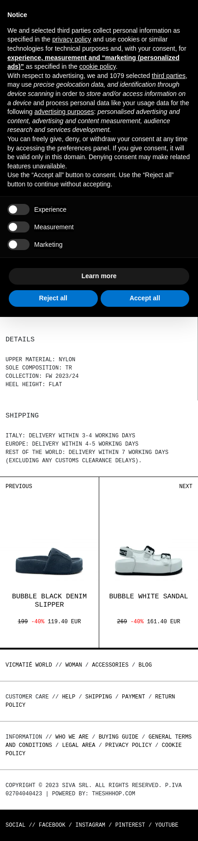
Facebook (52, 825)
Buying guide (118, 737)
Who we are (72, 737)
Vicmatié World (29, 665)
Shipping (98, 697)
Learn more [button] (98, 276)
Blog (145, 665)
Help (68, 697)
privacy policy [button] (71, 39)
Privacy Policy (128, 745)
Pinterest (130, 825)
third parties (169, 75)
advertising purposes (64, 111)
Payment (133, 697)
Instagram (90, 825)
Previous (19, 486)
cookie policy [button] (97, 66)
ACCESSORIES (110, 665)
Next (185, 486)
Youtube (166, 825)
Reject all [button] (53, 298)
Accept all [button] (145, 298)
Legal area (78, 745)
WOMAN (74, 665)
